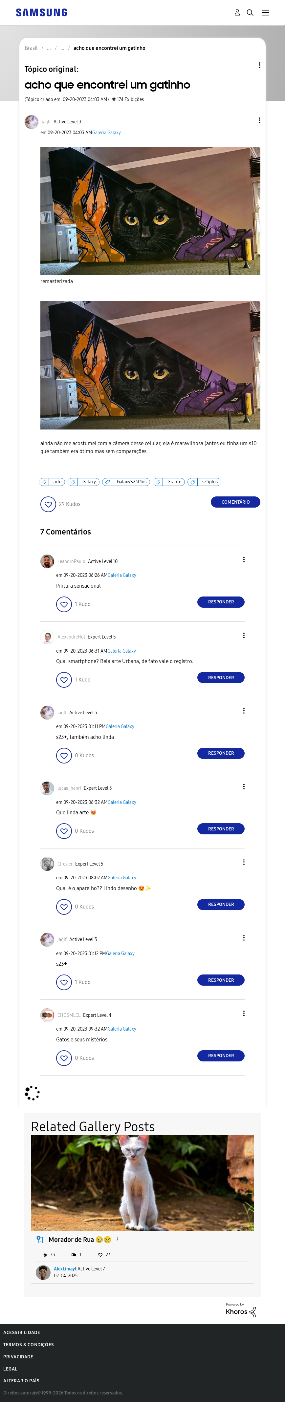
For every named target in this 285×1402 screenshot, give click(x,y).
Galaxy (89, 482)
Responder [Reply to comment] (221, 602)
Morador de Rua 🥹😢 (80, 1240)
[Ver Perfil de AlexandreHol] (71, 637)
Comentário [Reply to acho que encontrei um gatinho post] (236, 502)
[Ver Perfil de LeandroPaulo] (71, 561)
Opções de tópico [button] (248, 65)
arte (57, 482)
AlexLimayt (65, 1269)
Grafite (174, 482)
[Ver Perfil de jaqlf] (46, 122)
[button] (249, 120)
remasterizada (56, 281)
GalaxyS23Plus (131, 482)
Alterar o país (21, 1381)
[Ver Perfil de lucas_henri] (69, 788)
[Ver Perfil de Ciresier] (65, 864)
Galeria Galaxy (106, 133)
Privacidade (18, 1357)
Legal (10, 1369)
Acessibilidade (21, 1332)
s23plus (210, 482)
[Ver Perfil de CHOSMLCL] (68, 1015)
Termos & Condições (28, 1345)
